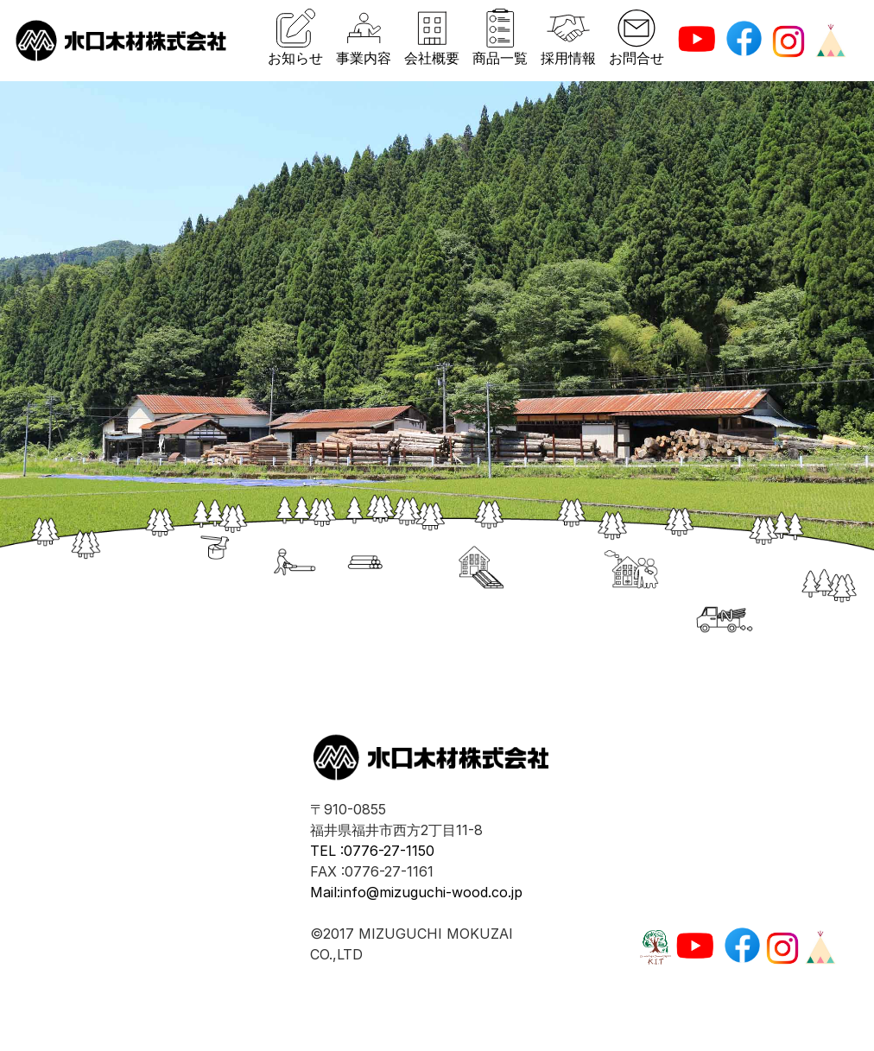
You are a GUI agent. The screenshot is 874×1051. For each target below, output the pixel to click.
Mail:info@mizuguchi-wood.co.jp (416, 892)
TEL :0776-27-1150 (372, 850)
